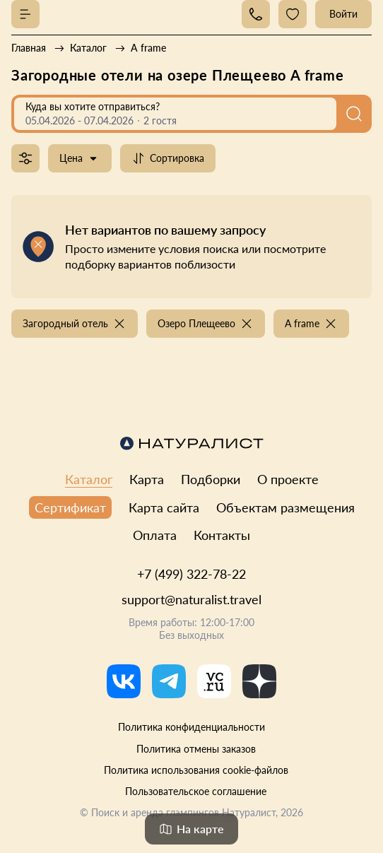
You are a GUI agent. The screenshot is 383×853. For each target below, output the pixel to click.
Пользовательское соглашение (195, 791)
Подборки (210, 479)
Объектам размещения (285, 507)
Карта (146, 479)
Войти (343, 14)
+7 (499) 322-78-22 (191, 574)
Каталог (88, 479)
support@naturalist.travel (191, 599)
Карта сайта (164, 507)
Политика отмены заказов (196, 749)
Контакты (222, 535)
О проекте (288, 479)
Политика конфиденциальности (191, 727)
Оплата (155, 535)
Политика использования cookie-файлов (196, 770)
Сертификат (70, 507)
